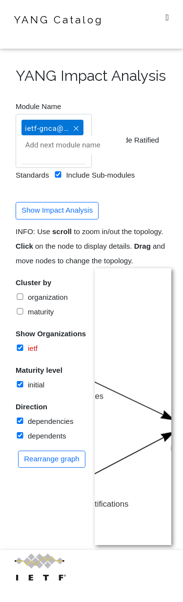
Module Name (38, 106)
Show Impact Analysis (57, 210)
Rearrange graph (51, 459)
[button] (76, 124)
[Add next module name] (73, 145)
